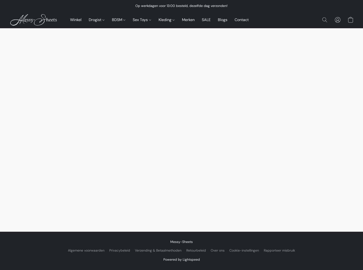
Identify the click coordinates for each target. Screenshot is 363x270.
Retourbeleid (196, 250)
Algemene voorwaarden (86, 250)
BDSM (118, 19)
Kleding (167, 19)
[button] (35, 20)
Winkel (76, 19)
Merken (188, 19)
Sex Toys (142, 19)
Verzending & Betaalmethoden (158, 250)
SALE (206, 19)
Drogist (96, 19)
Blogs (222, 19)
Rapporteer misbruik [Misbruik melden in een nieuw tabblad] (279, 250)
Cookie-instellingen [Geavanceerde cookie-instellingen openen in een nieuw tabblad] (244, 250)
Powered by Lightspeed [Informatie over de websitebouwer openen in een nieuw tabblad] (181, 259)
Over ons (218, 250)
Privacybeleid (119, 250)
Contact (242, 19)
